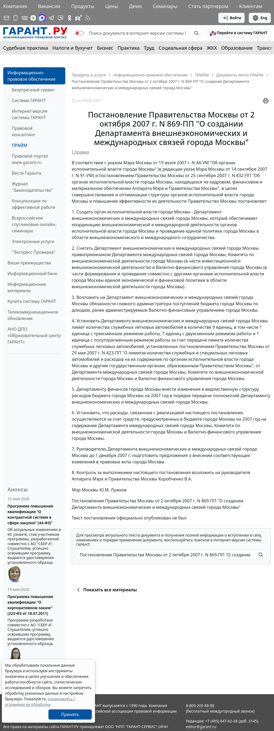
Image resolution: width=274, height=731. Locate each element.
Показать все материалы (106, 590)
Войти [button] (231, 18)
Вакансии (49, 6)
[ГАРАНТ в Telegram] (51, 18)
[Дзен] (33, 18)
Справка (80, 152)
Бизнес (105, 48)
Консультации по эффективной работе (33, 204)
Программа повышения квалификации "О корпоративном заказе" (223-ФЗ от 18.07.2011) (30, 605)
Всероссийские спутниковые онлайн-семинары (34, 224)
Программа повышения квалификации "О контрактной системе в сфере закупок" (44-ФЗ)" (30, 514)
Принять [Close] (70, 714)
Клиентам (250, 6)
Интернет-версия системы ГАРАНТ (29, 114)
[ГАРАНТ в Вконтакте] (24, 18)
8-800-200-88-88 (200, 705)
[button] (238, 33)
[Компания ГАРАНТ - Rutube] (78, 18)
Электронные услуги (33, 241)
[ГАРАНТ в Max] (42, 17)
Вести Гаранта (26, 173)
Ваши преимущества (29, 263)
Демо (135, 6)
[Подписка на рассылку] (6, 18)
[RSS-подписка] (88, 18)
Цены (111, 6)
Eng (259, 18)
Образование (237, 48)
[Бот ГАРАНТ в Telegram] (60, 18)
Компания (15, 6)
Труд (149, 48)
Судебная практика (25, 48)
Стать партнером (208, 6)
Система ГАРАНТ (29, 100)
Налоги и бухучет (72, 48)
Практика (128, 48)
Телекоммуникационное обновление (32, 315)
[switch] (79, 33)
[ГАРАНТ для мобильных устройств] (15, 18)
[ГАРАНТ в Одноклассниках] (69, 18)
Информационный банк (32, 273)
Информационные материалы (26, 287)
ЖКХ (212, 48)
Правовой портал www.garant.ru (30, 159)
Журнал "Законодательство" (32, 187)
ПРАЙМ (19, 145)
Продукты (82, 6)
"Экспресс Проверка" (33, 252)
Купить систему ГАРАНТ (31, 301)
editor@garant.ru (201, 726)
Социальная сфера (181, 48)
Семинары (165, 6)
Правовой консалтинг (23, 131)
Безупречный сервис (33, 90)
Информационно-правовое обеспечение (31, 76)
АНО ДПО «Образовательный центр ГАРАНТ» (34, 335)
